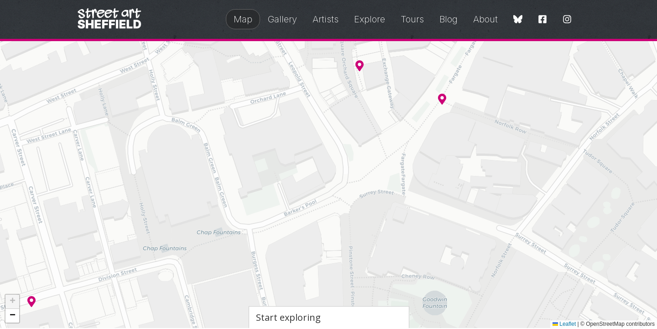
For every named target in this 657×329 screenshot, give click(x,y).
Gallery (282, 19)
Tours (412, 19)
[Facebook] (542, 20)
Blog (448, 19)
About (485, 19)
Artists (326, 19)
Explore (369, 19)
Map (243, 19)
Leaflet (564, 324)
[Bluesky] (518, 20)
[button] (442, 99)
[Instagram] (567, 20)
